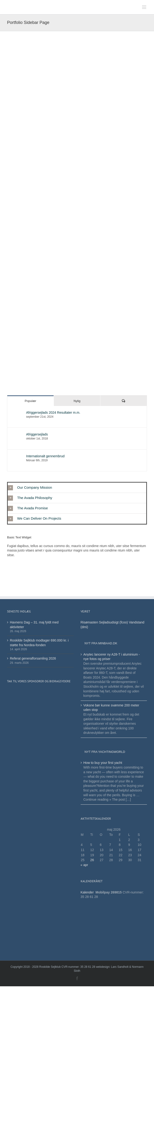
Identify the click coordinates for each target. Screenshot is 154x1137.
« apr (84, 865)
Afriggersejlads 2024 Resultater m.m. (53, 412)
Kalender (88, 892)
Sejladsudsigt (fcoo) (113, 622)
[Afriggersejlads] (17, 434)
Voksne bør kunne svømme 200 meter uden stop (111, 707)
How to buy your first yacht (102, 763)
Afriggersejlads (37, 434)
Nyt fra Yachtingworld (105, 752)
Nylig (77, 401)
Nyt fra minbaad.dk (101, 643)
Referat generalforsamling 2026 (33, 658)
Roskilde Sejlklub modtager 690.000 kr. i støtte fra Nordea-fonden (39, 642)
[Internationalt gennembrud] (17, 456)
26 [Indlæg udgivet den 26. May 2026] (92, 860)
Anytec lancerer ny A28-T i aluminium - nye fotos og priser (111, 657)
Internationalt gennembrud (45, 456)
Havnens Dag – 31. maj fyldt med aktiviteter (34, 624)
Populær (30, 401)
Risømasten (89, 622)
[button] (77, 488)
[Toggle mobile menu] (144, 7)
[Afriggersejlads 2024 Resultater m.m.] (17, 413)
